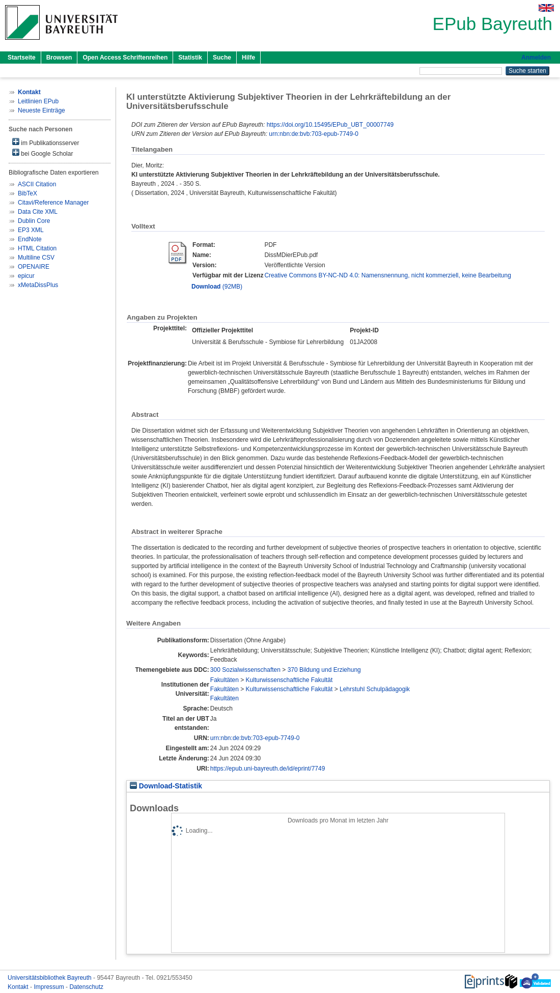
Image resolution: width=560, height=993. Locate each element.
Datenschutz (86, 986)
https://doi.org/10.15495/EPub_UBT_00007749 (330, 124)
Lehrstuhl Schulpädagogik (375, 689)
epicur (26, 275)
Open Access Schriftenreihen (124, 57)
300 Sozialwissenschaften (245, 669)
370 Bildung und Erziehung (324, 669)
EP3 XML (31, 230)
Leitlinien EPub (38, 101)
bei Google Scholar (42, 153)
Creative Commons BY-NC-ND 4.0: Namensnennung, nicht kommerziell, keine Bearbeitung (387, 275)
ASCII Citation (37, 184)
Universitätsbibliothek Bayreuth (50, 977)
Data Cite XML (38, 211)
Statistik (190, 57)
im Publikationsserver (45, 142)
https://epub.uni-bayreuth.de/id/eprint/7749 (267, 768)
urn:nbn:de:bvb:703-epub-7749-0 (313, 133)
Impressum (50, 986)
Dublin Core (34, 220)
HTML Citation (37, 248)
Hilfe (248, 57)
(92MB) (216, 286)
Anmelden (536, 57)
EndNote (30, 239)
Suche (222, 57)
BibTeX (27, 193)
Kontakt (19, 986)
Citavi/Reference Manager (53, 202)
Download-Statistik (166, 786)
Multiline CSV (36, 257)
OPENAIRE (33, 266)
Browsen (59, 57)
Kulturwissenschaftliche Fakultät (289, 680)
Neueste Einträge (41, 110)
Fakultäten (224, 680)
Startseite (22, 57)
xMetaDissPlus (38, 285)
